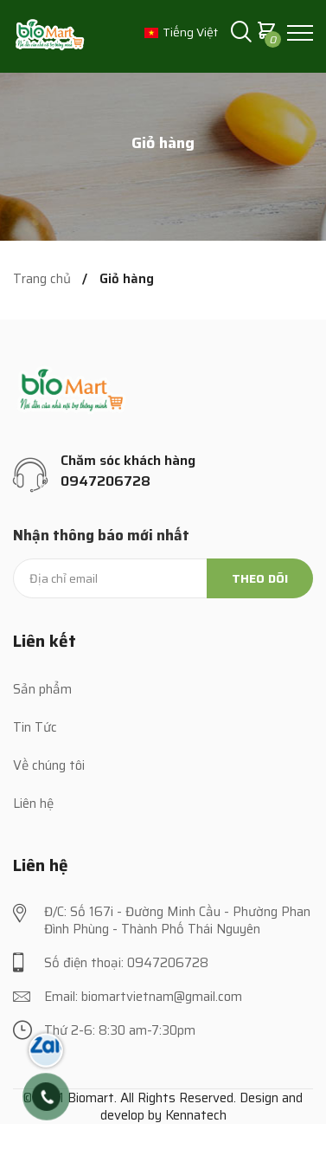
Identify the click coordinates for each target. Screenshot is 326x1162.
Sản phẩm (42, 689)
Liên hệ (33, 803)
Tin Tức (35, 727)
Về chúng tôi (49, 765)
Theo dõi (260, 578)
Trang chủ (42, 279)
